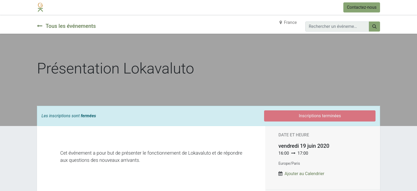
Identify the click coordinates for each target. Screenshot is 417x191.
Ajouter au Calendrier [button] (304, 173)
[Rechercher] (374, 26)
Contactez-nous (362, 7)
